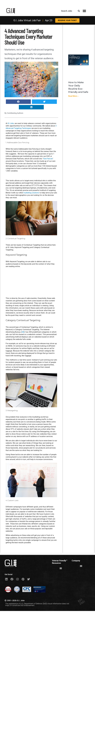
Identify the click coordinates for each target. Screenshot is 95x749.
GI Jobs (11, 123)
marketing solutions (31, 193)
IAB (23, 332)
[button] (79, 11)
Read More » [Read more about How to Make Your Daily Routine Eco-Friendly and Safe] (73, 96)
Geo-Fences (48, 159)
